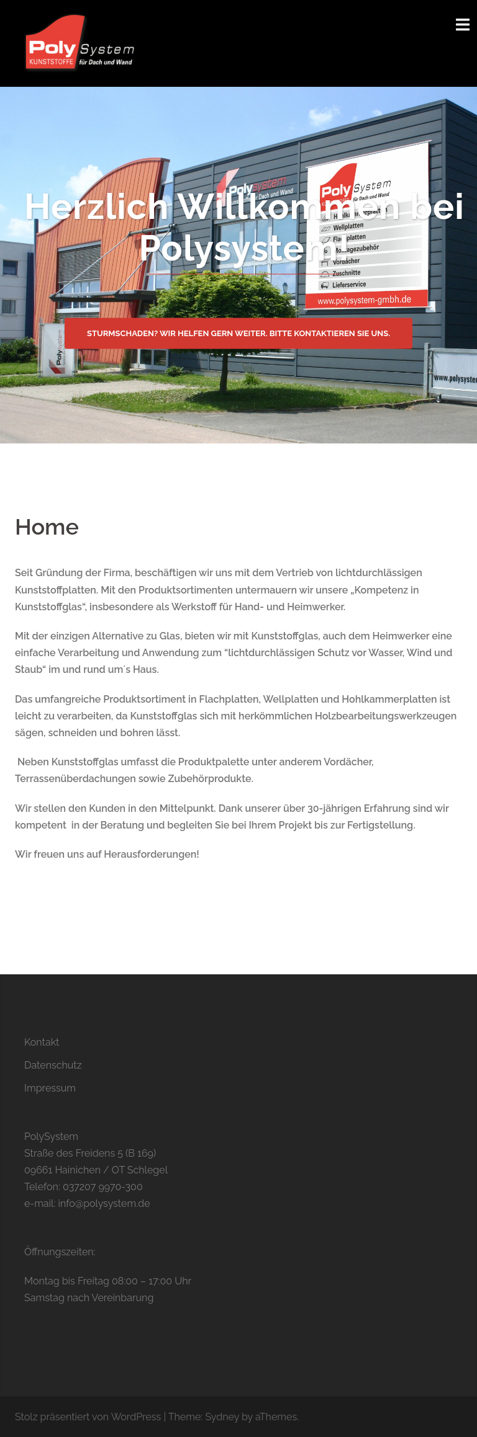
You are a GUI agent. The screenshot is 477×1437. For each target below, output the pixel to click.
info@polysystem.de (104, 1203)
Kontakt (41, 1042)
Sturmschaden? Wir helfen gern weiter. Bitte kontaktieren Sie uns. (238, 332)
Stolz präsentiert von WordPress (88, 1417)
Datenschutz (53, 1065)
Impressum (50, 1088)
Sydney (222, 1417)
